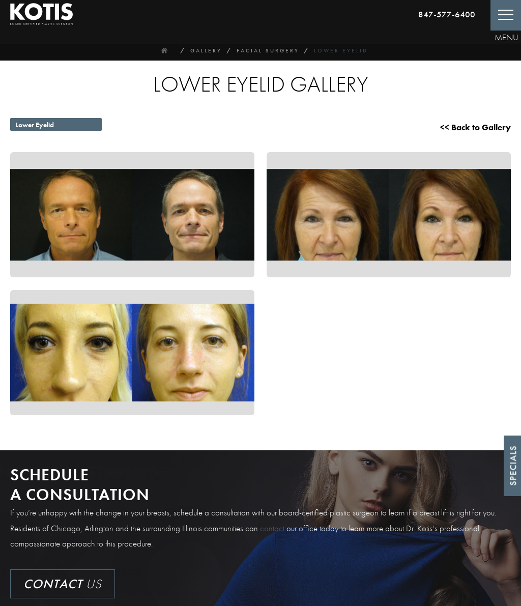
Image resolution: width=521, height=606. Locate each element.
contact (272, 528)
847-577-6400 (446, 14)
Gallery (206, 50)
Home (165, 50)
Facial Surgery (268, 50)
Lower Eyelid (341, 50)
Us (62, 583)
